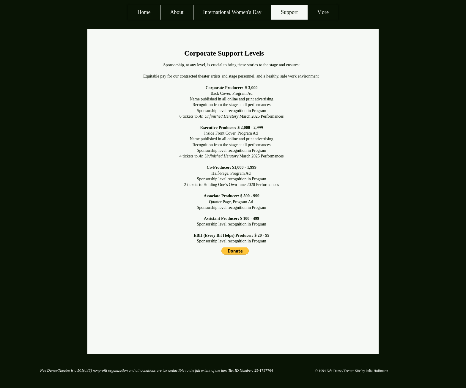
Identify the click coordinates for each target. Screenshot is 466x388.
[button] (235, 251)
